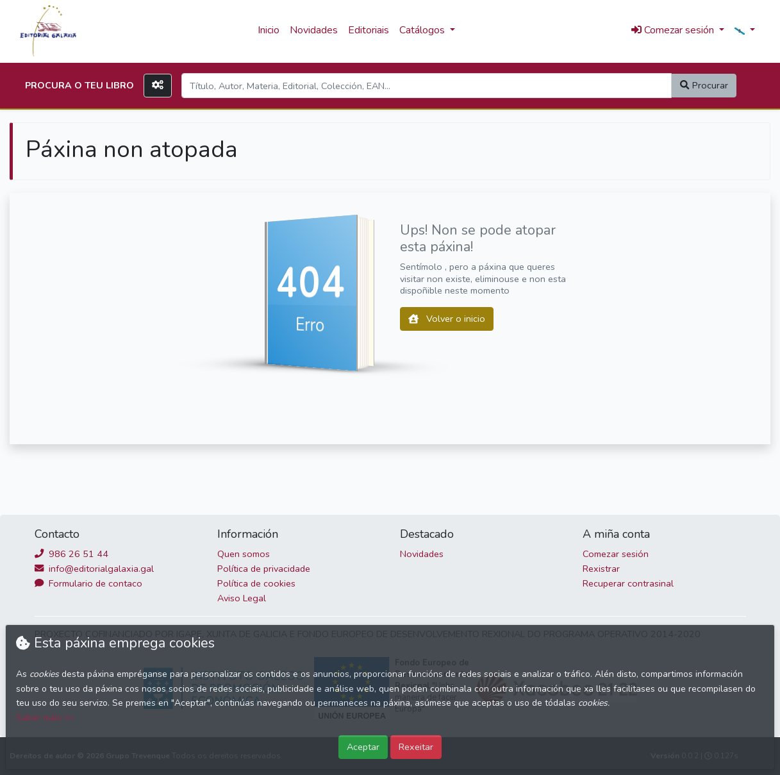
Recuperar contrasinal (628, 583)
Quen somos (243, 553)
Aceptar (363, 746)
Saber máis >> (45, 718)
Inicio (268, 30)
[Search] (427, 85)
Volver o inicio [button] (446, 318)
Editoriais (368, 30)
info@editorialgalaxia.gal (94, 568)
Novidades (314, 30)
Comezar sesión (616, 553)
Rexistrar (601, 568)
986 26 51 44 (71, 553)
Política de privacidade (263, 568)
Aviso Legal (241, 598)
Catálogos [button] (423, 30)
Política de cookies (256, 583)
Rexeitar (416, 746)
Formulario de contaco (88, 583)
